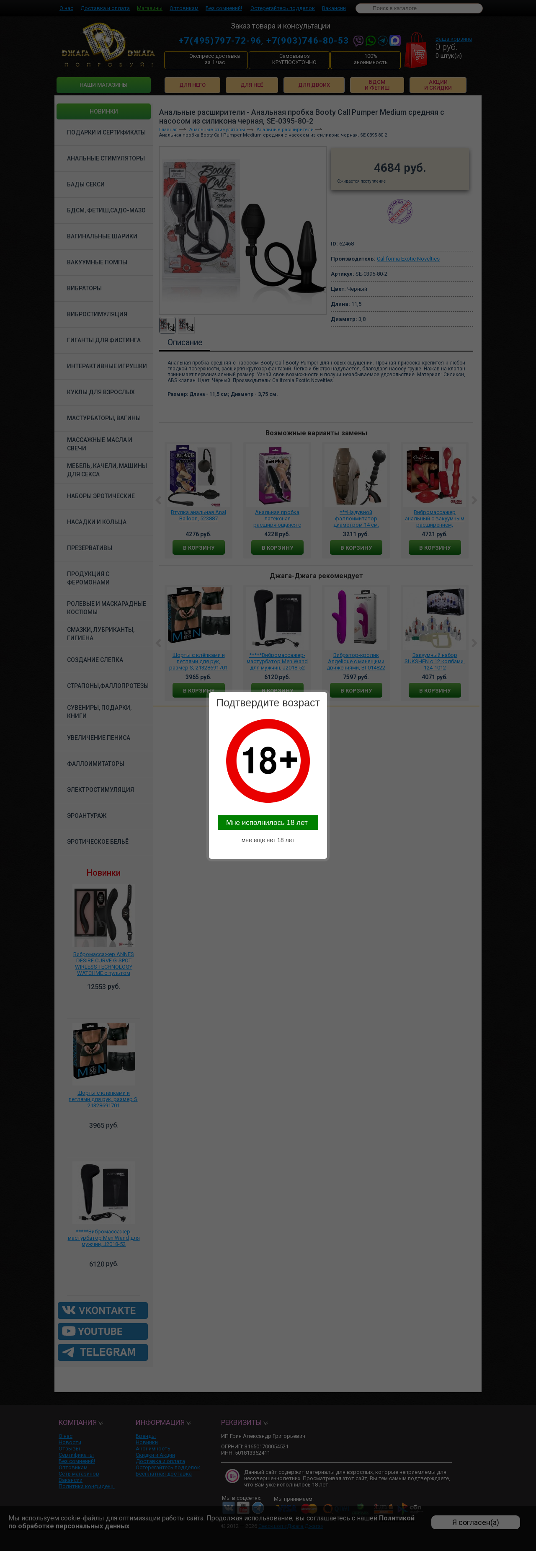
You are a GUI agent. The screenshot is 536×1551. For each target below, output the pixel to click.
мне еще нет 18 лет (268, 840)
